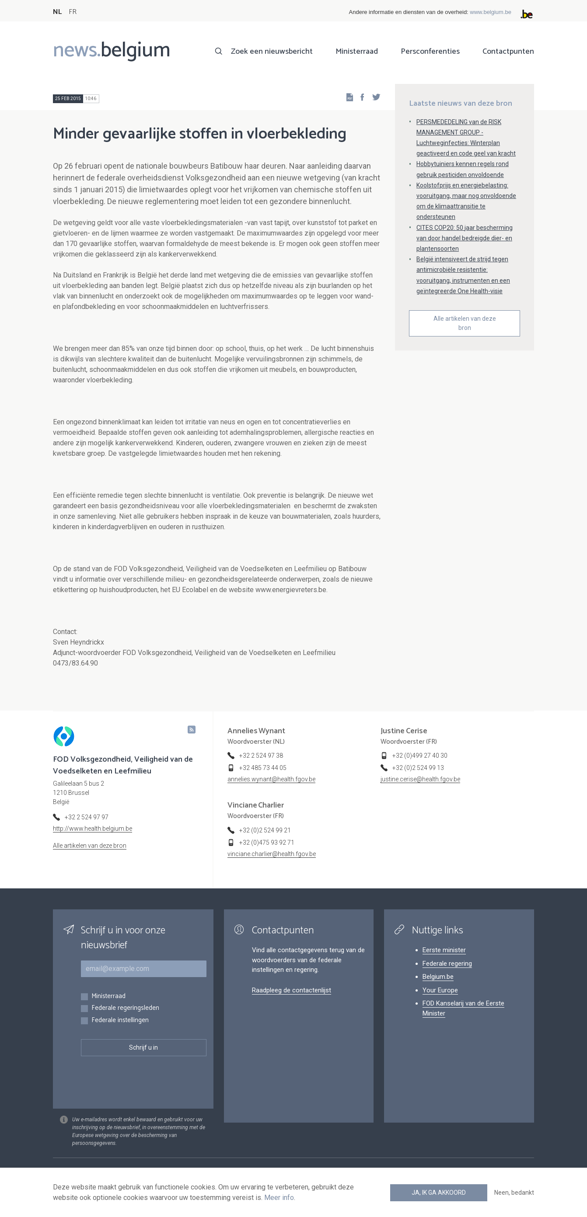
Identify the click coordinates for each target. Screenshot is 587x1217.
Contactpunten (508, 51)
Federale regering (447, 963)
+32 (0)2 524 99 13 (418, 767)
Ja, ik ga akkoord (439, 1192)
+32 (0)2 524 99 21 (265, 830)
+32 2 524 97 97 (86, 817)
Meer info (279, 1197)
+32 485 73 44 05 (263, 767)
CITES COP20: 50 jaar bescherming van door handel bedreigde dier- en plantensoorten (464, 238)
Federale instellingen (120, 1021)
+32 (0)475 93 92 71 (266, 842)
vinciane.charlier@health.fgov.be (271, 853)
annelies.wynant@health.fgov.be (271, 779)
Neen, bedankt (514, 1192)
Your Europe (440, 990)
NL (57, 12)
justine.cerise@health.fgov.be (420, 779)
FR (73, 12)
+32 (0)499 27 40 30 (419, 755)
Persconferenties (430, 51)
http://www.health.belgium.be (92, 828)
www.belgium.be (490, 12)
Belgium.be (438, 977)
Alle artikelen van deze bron (464, 323)
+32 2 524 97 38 (261, 755)
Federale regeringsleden (125, 1008)
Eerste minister (444, 950)
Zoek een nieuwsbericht (272, 51)
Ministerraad (356, 51)
